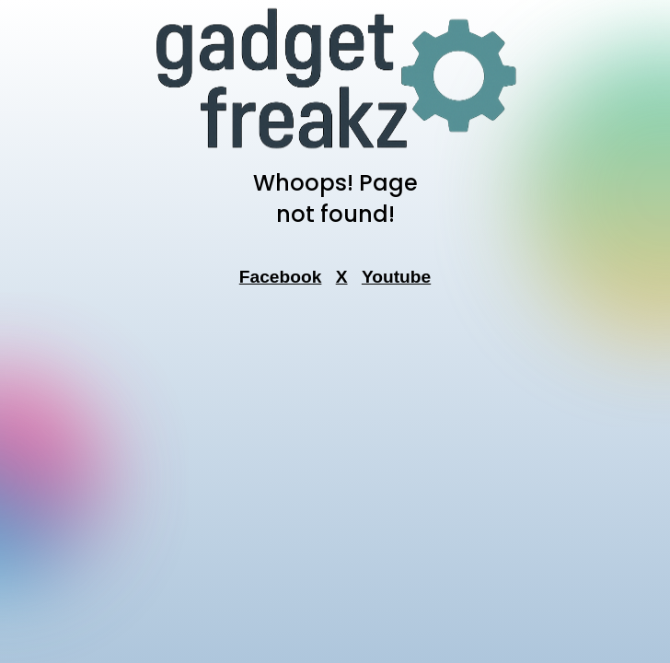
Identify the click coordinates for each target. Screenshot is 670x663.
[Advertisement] (335, 397)
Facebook (280, 276)
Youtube (396, 276)
